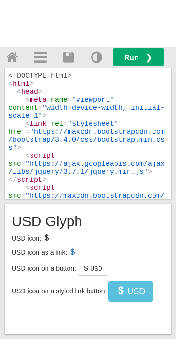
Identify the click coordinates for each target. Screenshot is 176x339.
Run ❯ (138, 57)
